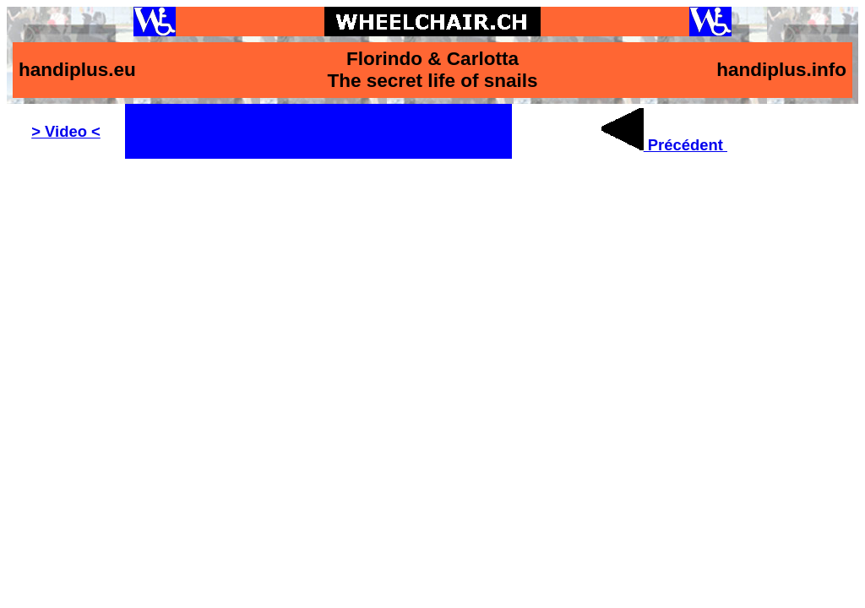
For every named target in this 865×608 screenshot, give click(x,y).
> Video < (66, 131)
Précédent (664, 145)
